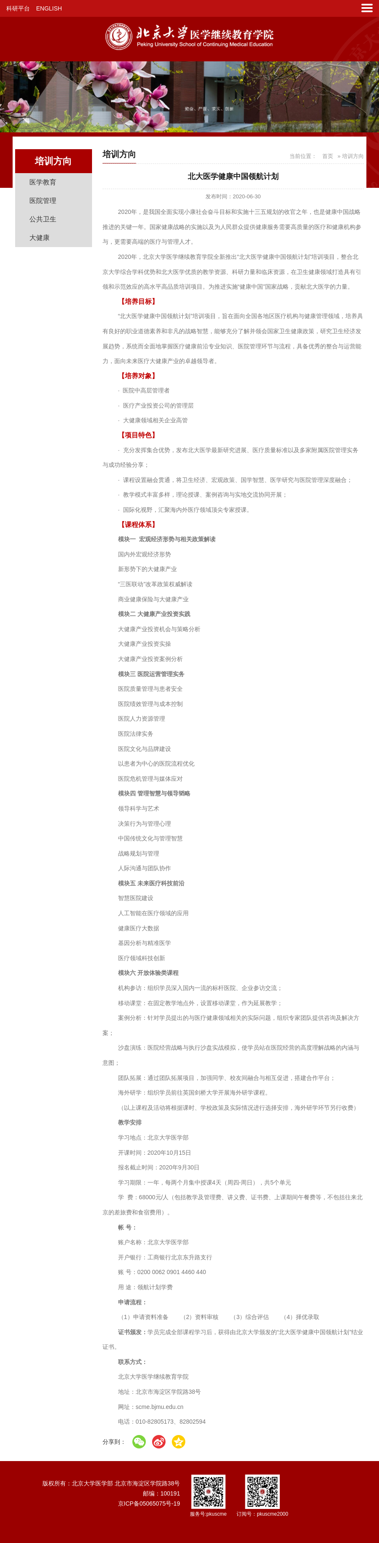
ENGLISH (49, 8)
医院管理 (42, 200)
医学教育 (42, 182)
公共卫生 (42, 219)
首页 (327, 156)
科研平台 (18, 8)
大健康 (39, 237)
